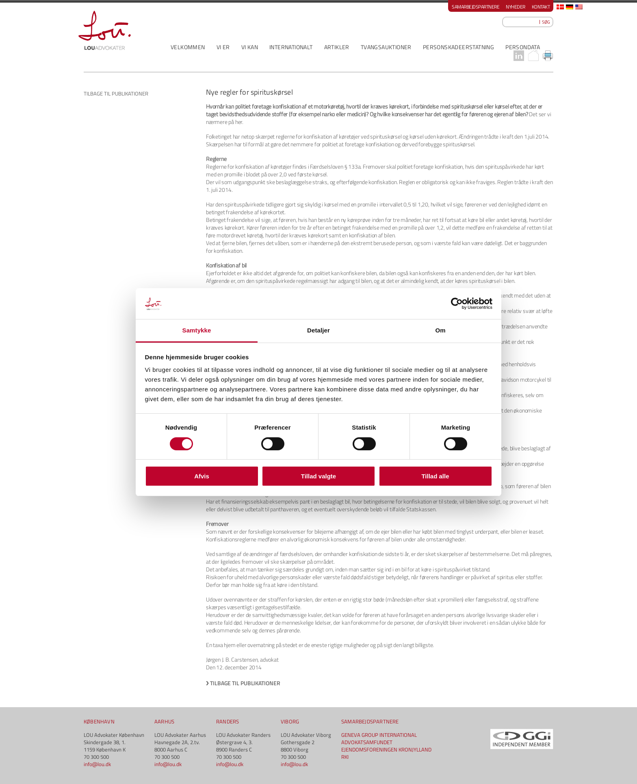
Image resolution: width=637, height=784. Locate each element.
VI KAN (249, 47)
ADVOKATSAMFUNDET (366, 742)
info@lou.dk (97, 764)
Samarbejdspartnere (475, 7)
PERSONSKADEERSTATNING (458, 47)
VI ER (223, 47)
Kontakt (541, 7)
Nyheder (515, 7)
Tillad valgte (318, 476)
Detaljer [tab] (318, 330)
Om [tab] (440, 330)
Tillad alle (435, 476)
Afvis (201, 476)
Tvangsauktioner (386, 47)
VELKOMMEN (188, 47)
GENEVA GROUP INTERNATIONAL (379, 735)
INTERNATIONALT (291, 47)
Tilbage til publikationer (245, 683)
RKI (345, 757)
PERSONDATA (522, 47)
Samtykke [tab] (196, 330)
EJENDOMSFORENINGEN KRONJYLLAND (386, 749)
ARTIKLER (336, 47)
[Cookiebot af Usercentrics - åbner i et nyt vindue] (456, 304)
